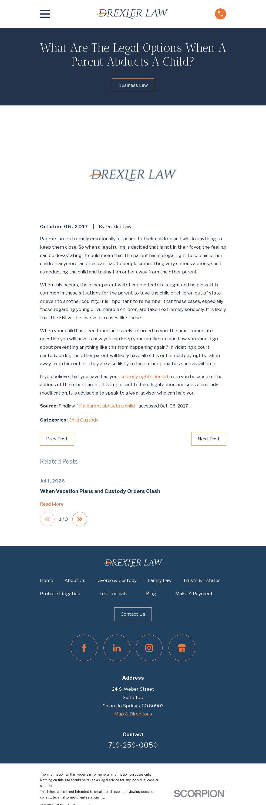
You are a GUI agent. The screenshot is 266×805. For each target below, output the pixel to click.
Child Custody (83, 420)
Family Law (160, 580)
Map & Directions (133, 714)
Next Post (209, 438)
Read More (51, 504)
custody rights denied (144, 376)
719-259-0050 (133, 745)
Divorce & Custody (116, 580)
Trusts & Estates (202, 580)
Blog (151, 593)
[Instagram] (149, 648)
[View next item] (79, 519)
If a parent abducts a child (107, 406)
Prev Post (57, 438)
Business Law (133, 85)
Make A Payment (194, 593)
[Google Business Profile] (182, 648)
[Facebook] (84, 648)
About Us (75, 580)
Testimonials (113, 593)
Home (46, 580)
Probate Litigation (60, 593)
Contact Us (133, 614)
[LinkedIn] (116, 648)
